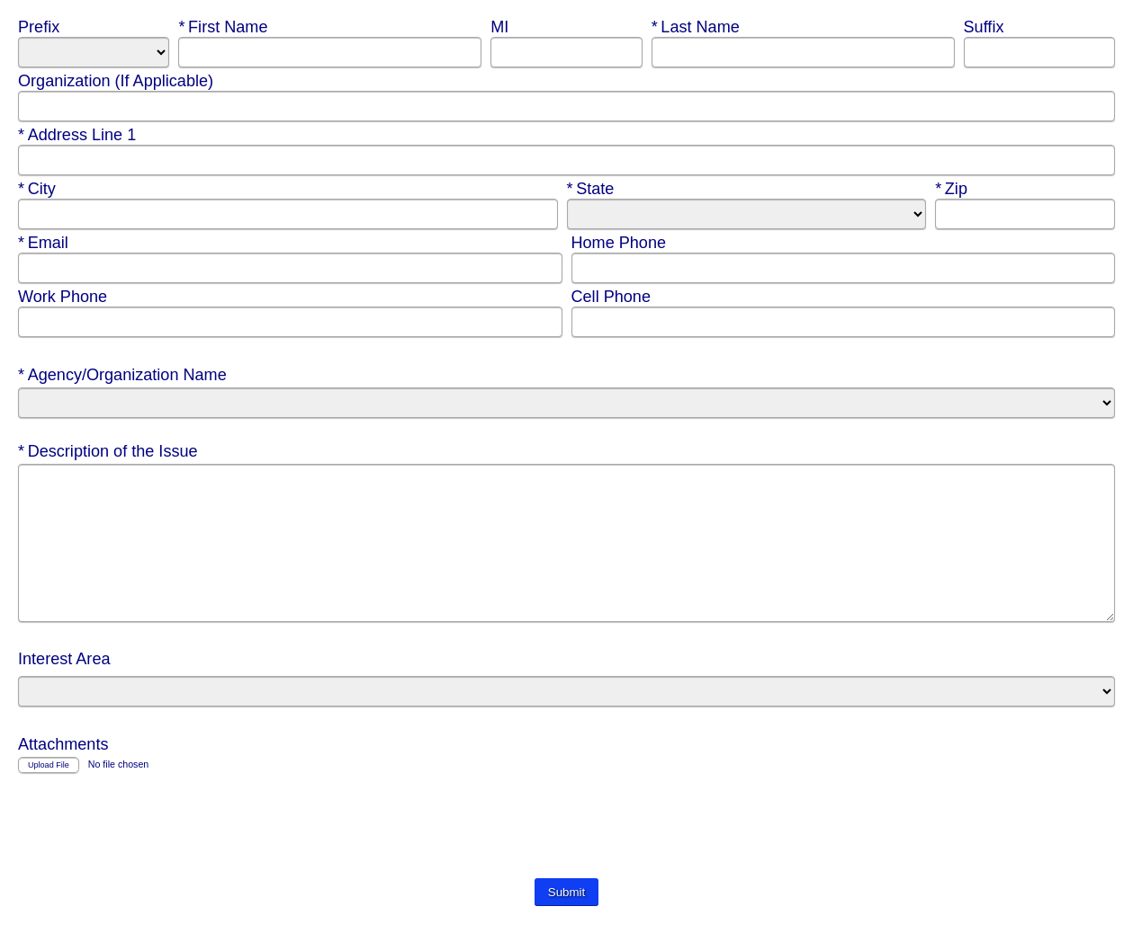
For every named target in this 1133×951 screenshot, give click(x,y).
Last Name (698, 27)
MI (501, 27)
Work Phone (65, 297)
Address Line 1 (79, 135)
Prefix (41, 27)
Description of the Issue (110, 451)
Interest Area (66, 686)
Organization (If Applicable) (118, 81)
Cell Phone (613, 297)
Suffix (986, 27)
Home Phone (621, 243)
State (604, 189)
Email (55, 243)
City (55, 189)
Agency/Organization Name (124, 375)
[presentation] (155, 856)
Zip (972, 189)
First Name (225, 27)
